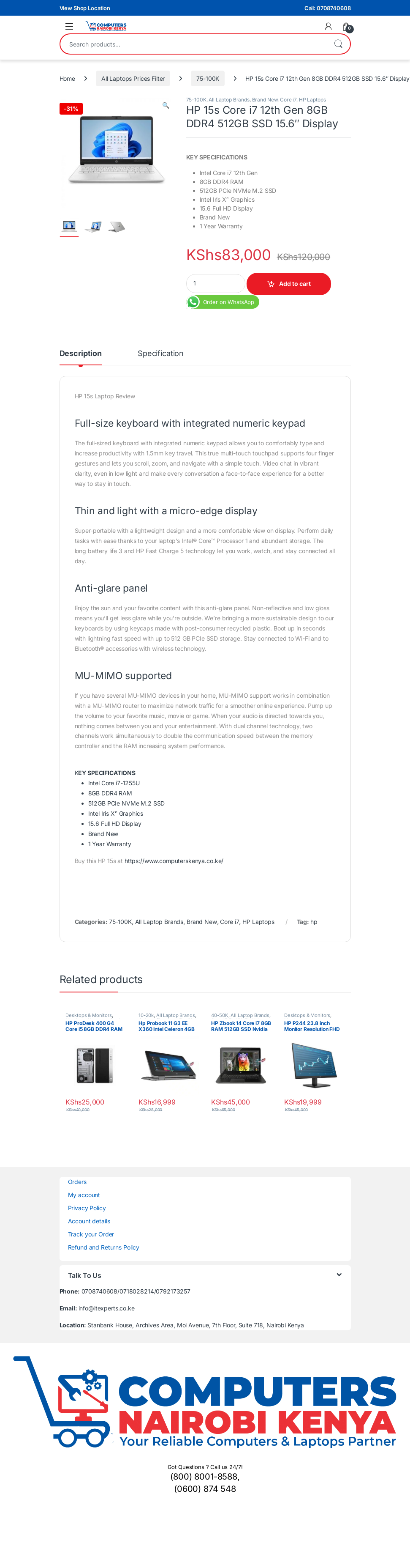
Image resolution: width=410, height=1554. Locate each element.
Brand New (265, 99)
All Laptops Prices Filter (133, 78)
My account (84, 1194)
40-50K (219, 1015)
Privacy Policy (87, 1207)
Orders (77, 1181)
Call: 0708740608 (327, 8)
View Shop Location (85, 8)
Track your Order (91, 1234)
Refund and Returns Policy (104, 1247)
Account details (89, 1221)
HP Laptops (312, 99)
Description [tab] (81, 354)
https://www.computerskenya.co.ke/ (174, 860)
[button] (165, 105)
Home (67, 78)
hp (314, 921)
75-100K (207, 78)
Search (338, 44)
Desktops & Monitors (88, 1015)
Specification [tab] (161, 354)
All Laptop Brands (229, 99)
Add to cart (295, 283)
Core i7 (288, 99)
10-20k (146, 1015)
